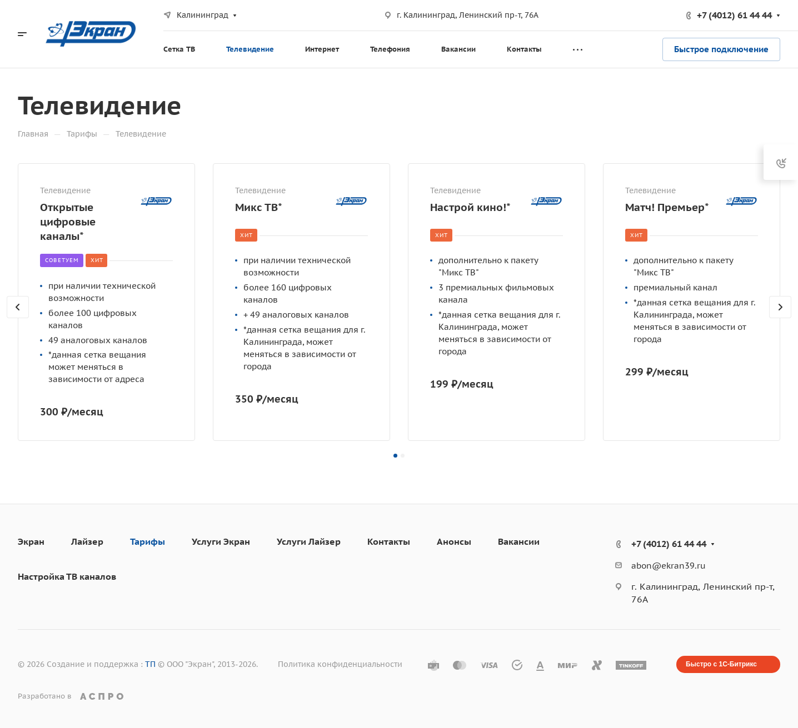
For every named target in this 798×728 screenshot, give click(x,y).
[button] (395, 456)
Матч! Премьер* (667, 207)
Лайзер (87, 541)
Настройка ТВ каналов (67, 576)
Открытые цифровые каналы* (68, 221)
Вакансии (519, 541)
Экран (31, 541)
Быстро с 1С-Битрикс (721, 664)
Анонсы (454, 541)
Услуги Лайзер (309, 541)
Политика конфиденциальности (340, 664)
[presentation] (18, 318)
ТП (150, 664)
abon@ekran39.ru (668, 565)
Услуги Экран (221, 541)
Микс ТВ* (258, 207)
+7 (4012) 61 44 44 (734, 15)
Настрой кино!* (470, 207)
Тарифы (147, 541)
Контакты (388, 541)
